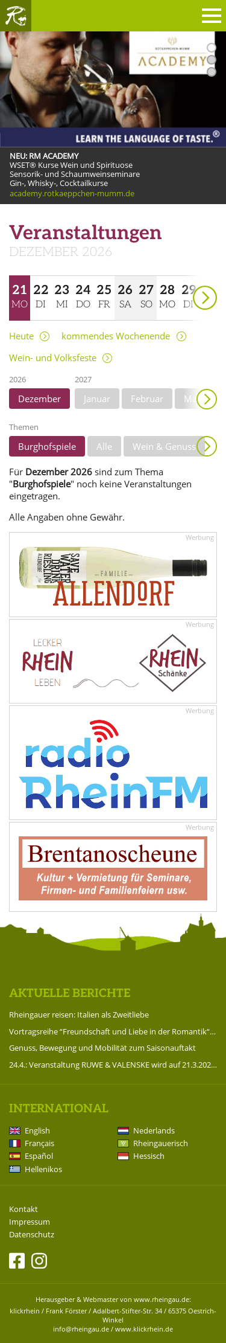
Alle (104, 446)
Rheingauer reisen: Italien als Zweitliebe (79, 1014)
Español (39, 1155)
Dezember (39, 399)
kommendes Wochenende (115, 336)
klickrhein (25, 1310)
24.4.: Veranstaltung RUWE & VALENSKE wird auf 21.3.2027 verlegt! (113, 1064)
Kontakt (23, 1209)
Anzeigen (206, 446)
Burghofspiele (47, 446)
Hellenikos (43, 1169)
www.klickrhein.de (144, 1328)
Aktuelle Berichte (69, 994)
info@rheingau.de (81, 1328)
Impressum (29, 1222)
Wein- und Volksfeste (52, 358)
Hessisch (149, 1155)
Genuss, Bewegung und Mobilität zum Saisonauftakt (102, 1047)
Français (39, 1143)
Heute (21, 336)
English (37, 1130)
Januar (97, 399)
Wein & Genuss (164, 446)
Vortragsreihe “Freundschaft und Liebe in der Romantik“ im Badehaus (113, 1031)
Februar (147, 399)
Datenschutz (31, 1234)
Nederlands (154, 1130)
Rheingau (15, 15)
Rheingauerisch (160, 1143)
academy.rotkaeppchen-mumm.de (72, 193)
